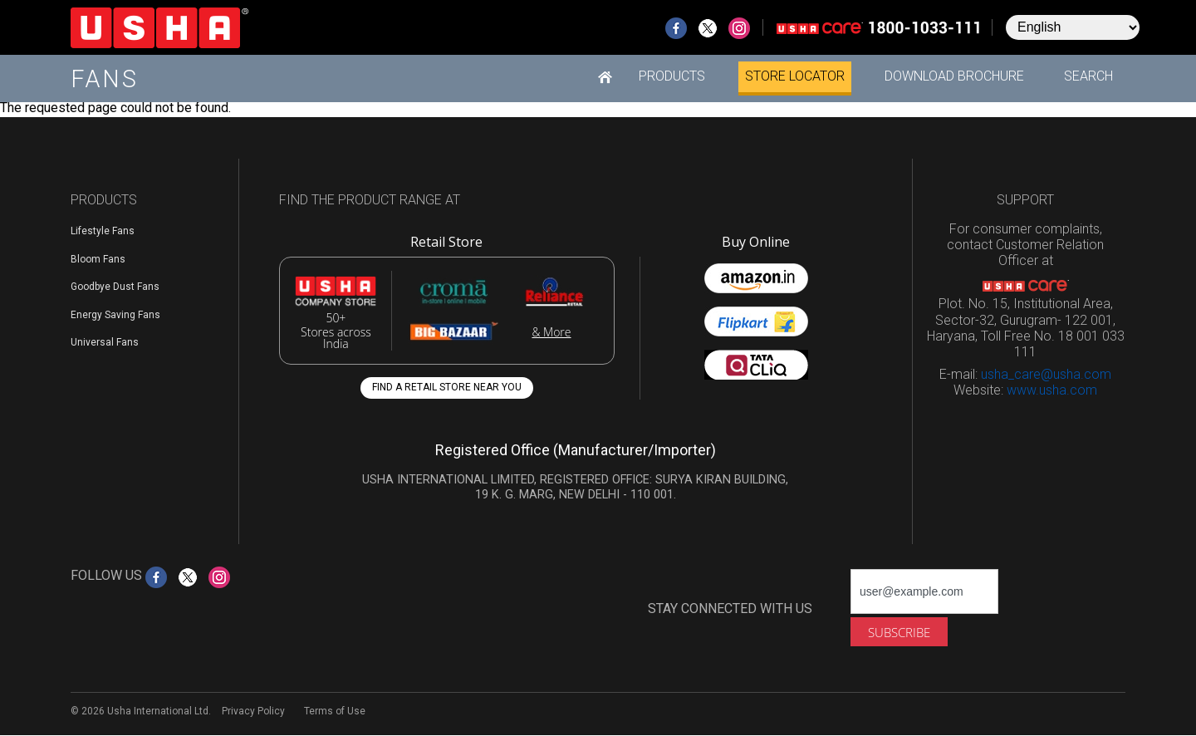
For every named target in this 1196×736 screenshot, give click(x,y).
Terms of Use (334, 711)
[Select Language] (1073, 27)
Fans (105, 79)
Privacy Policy (253, 711)
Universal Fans (105, 342)
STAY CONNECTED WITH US (730, 608)
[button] (672, 76)
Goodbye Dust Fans (115, 286)
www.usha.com (1052, 390)
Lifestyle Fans (103, 231)
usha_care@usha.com (1046, 374)
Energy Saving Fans (115, 315)
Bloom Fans (98, 259)
